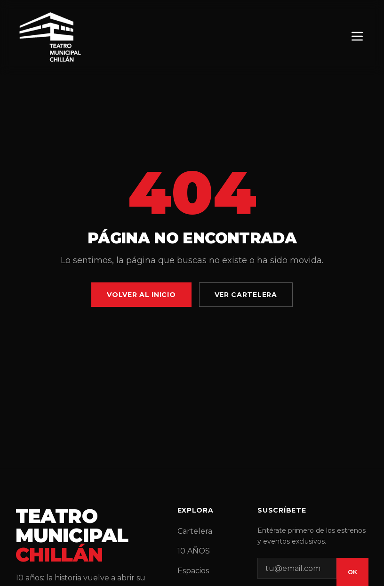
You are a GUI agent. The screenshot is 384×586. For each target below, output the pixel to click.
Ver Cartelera (246, 294)
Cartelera (194, 531)
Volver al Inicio (141, 294)
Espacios (193, 570)
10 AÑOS (193, 550)
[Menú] (357, 37)
